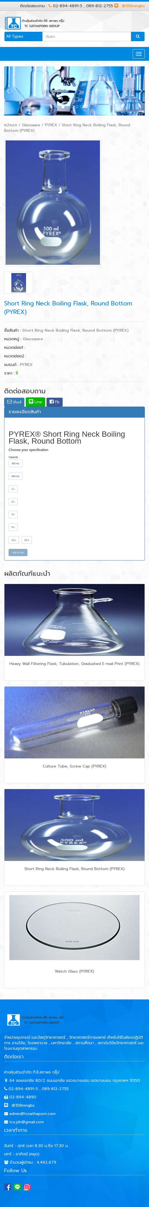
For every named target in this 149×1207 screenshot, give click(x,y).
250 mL (15, 463)
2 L (13, 501)
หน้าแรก (10, 125)
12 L (13, 540)
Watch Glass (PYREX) (74, 971)
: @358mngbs (129, 6)
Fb (55, 402)
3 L (13, 514)
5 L (13, 527)
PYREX (51, 125)
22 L (26, 540)
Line (35, 402)
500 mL (15, 476)
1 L (13, 489)
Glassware (31, 125)
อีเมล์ (14, 402)
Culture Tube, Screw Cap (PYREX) (74, 766)
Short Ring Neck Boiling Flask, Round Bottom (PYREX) (74, 869)
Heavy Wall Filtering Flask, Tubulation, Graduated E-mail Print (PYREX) (74, 664)
